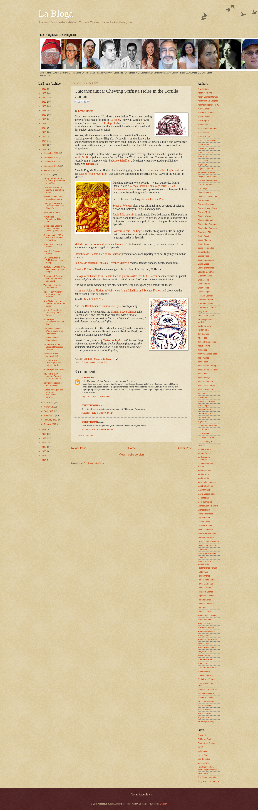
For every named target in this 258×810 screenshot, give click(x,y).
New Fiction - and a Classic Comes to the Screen (54, 303)
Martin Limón (203, 478)
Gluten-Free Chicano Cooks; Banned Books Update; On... (53, 228)
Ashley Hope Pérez (206, 172)
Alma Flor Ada (204, 136)
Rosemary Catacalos (207, 615)
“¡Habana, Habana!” (52, 212)
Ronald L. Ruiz (204, 611)
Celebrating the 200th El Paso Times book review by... (53, 237)
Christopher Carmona (207, 224)
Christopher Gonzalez (207, 228)
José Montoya (204, 378)
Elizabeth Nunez (205, 276)
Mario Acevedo (204, 470)
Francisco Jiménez (206, 303)
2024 (44, 97)
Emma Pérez (203, 280)
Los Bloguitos (204, 759)
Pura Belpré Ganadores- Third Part (52, 219)
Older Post (184, 448)
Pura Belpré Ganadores (53, 369)
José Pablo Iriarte (205, 381)
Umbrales (92, 163)
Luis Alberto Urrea (206, 437)
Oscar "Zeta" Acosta (207, 545)
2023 (44, 102)
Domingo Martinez (206, 268)
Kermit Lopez (204, 405)
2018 (44, 123)
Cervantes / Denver (206, 743)
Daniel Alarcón (204, 240)
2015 (44, 136)
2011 (44, 429)
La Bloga (55, 13)
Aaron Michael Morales (208, 97)
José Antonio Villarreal (208, 370)
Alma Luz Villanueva (207, 140)
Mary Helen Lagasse (207, 482)
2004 (44, 460)
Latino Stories (204, 755)
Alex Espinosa (204, 117)
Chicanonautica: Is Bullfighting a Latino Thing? (53, 260)
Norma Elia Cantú (206, 538)
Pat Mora (202, 557)
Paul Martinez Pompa (207, 568)
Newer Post (78, 448)
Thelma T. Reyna (205, 697)
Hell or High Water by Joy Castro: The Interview (52, 294)
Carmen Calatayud (206, 204)
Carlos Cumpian (205, 192)
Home (132, 448)
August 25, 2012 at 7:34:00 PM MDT (98, 429)
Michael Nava (204, 510)
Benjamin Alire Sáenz (207, 176)
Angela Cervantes (206, 168)
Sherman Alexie (205, 659)
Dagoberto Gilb (204, 232)
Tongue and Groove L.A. (209, 781)
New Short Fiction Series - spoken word (207, 768)
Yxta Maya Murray (206, 721)
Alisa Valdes (203, 133)
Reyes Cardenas (205, 584)
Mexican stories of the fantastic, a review (53, 197)
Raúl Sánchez (204, 576)
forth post (109, 123)
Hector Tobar (203, 330)
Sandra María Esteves (208, 639)
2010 (44, 434)
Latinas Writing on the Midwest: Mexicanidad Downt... (53, 393)
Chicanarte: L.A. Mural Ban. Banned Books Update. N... (53, 278)
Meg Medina (203, 498)
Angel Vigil (202, 164)
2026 (44, 89)
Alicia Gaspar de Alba (207, 128)
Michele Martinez (205, 514)
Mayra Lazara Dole (206, 494)
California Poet (204, 739)
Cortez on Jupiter (113, 340)
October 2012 (50, 161)
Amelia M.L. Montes (207, 148)
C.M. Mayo (202, 188)
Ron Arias (202, 608)
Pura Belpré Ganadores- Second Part (53, 321)
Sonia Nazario (204, 671)
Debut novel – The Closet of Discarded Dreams (53, 346)
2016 (44, 132)
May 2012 (48, 407)
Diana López (203, 264)
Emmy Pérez (203, 288)
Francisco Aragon (205, 300)
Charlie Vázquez (205, 216)
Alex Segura (203, 120)
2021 (44, 110)
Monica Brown (204, 522)
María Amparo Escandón (204, 458)
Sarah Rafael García (207, 647)
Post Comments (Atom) (94, 463)
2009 (44, 438)
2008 (44, 442)
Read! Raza (203, 773)
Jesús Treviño (204, 346)
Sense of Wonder (122, 205)
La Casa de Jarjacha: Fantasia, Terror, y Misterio (101, 262)
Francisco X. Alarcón (207, 307)
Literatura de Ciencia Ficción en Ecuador (97, 254)
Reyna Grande (204, 588)
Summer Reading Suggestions (51, 339)
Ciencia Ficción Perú (152, 199)
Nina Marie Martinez (207, 533)
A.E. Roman (203, 89)
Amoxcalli (202, 735)
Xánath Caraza (204, 713)
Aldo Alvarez (203, 109)
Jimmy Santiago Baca (207, 354)
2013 (44, 145)
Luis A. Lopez (204, 433)
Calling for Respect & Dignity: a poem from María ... (53, 189)
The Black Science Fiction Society (99, 306)
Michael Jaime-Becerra (208, 506)
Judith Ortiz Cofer (205, 389)
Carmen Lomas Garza (208, 208)
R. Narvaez (203, 572)
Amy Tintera (203, 156)
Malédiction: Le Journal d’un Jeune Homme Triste (102, 244)
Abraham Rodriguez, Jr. (208, 105)
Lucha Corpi (203, 429)
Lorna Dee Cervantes (207, 425)
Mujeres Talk (203, 763)
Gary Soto (202, 311)
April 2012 (49, 411)
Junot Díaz (202, 393)
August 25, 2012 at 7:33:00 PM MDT (98, 413)
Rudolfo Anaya (204, 619)
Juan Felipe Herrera (207, 386)
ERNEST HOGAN (92, 359)
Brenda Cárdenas (205, 184)
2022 (44, 106)
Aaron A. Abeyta (205, 93)
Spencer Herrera (205, 675)
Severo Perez (204, 655)
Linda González (205, 409)
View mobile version (131, 454)
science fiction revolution (93, 173)
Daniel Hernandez (206, 248)
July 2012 (48, 174)
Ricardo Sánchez (205, 592)
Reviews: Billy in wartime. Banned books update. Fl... (52, 376)
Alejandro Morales (206, 112)
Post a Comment (85, 435)
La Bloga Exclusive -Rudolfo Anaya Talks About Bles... (53, 205)
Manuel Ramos (204, 453)
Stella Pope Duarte (206, 679)
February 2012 (50, 420)
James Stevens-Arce (207, 342)
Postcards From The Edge (127, 231)
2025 (44, 93)
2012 (44, 149)
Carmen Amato (204, 200)
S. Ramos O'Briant (206, 627)
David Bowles (204, 252)
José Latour (203, 373)
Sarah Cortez (204, 643)
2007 (44, 447)
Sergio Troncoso (205, 651)
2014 (44, 141)
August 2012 (50, 170)
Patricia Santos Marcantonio (204, 562)
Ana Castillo (203, 160)
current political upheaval (164, 170)
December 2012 (51, 153)
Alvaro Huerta (204, 144)
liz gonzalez (203, 421)
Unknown (86, 377)
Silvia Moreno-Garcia (207, 667)
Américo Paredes (205, 152)
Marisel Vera (203, 474)
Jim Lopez (202, 350)
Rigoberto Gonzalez (207, 596)
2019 (44, 119)
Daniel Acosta (204, 236)
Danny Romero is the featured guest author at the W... (54, 180)
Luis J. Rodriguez (205, 441)
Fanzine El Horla (84, 269)
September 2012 (51, 166)
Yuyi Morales (203, 717)
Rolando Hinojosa (206, 603)
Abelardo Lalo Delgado (208, 101)
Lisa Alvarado (204, 417)
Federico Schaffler (119, 160)
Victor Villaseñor (205, 705)
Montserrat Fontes (206, 525)
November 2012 (51, 157)
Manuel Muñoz (204, 449)
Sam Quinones (204, 635)
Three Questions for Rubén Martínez (52, 286)
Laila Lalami (203, 751)
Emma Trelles (204, 284)
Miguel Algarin (204, 517)
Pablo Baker (203, 549)
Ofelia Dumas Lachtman (208, 541)
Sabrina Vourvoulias (207, 631)
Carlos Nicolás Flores (207, 196)
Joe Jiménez (203, 358)
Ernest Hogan (85, 110)
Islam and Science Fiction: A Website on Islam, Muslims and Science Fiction (117, 290)
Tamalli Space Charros (123, 311)
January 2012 (50, 424)
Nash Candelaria (205, 530)
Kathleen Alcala (205, 397)
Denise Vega (203, 256)
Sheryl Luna (203, 663)
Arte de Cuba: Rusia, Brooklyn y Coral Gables (52, 312)
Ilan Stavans (203, 334)
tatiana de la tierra (206, 693)
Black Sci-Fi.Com (94, 299)
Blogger (163, 804)
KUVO (200, 747)
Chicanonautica (88, 362)
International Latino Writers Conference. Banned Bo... (53, 331)
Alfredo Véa (203, 125)
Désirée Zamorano (206, 260)
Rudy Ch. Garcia (205, 623)
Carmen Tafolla (204, 212)
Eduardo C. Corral (206, 272)
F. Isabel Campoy (205, 296)
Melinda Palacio (205, 502)
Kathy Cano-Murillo (206, 401)
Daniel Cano (203, 244)
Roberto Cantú (204, 600)
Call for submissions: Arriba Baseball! (52, 384)
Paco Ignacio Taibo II (207, 553)
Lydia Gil (202, 445)
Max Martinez (204, 490)
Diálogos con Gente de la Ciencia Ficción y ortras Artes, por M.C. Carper (115, 276)
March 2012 (49, 415)
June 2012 (49, 402)
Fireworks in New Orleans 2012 (51, 354)
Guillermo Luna (204, 326)
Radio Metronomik (123, 214)
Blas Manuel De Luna (207, 180)
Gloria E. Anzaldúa (206, 315)
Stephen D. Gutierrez (207, 689)
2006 (44, 451)
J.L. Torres (202, 338)
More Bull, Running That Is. (52, 252)
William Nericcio (205, 709)
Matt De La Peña (205, 486)
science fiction (103, 362)
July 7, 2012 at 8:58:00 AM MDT (96, 396)
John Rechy (203, 362)
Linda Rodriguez (205, 413)
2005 (44, 455)
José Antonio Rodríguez (208, 365)
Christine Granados (206, 220)
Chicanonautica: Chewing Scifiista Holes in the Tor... (52, 362)
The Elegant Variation (207, 777)
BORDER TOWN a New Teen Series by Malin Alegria (54, 269)
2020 (44, 115)
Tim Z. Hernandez (206, 701)
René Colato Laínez (207, 580)
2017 (44, 128)
